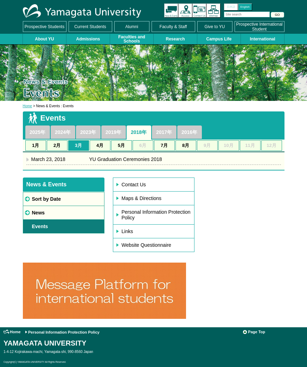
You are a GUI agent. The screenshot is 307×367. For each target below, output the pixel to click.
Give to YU (215, 26)
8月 (185, 145)
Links (127, 231)
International (262, 39)
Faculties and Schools (131, 39)
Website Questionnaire (146, 245)
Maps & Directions (142, 198)
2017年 (164, 132)
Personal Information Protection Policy (156, 214)
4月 (99, 145)
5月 (121, 145)
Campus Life (218, 39)
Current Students (90, 26)
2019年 (113, 132)
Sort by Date (46, 199)
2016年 (189, 132)
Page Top (256, 332)
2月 (56, 145)
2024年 (63, 132)
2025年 (37, 132)
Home (27, 106)
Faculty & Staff (173, 26)
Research (175, 39)
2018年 (139, 132)
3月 (78, 145)
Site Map (213, 11)
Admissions (88, 39)
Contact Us (199, 11)
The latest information (171, 11)
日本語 (231, 6)
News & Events (46, 184)
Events (40, 226)
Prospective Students (44, 26)
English (244, 6)
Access (185, 11)
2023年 (88, 132)
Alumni (131, 26)
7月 (164, 145)
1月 (35, 145)
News (38, 212)
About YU (44, 39)
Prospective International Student (259, 27)
